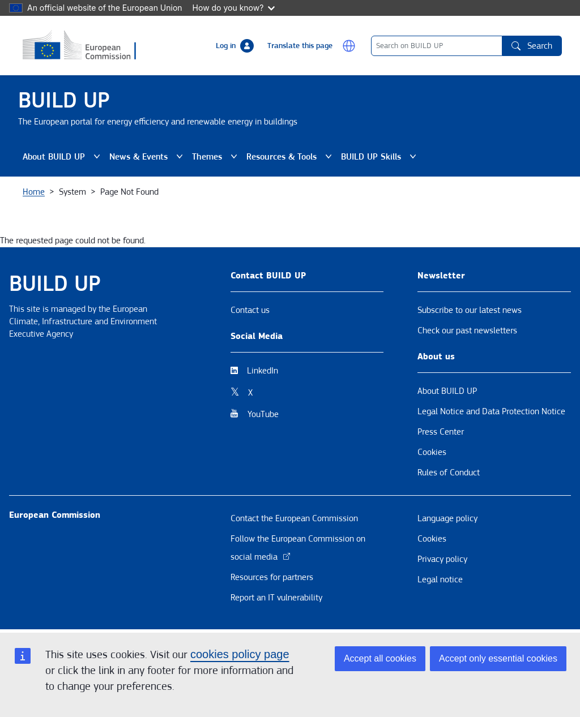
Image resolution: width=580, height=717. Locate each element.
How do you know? (234, 7)
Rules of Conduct (448, 472)
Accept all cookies (380, 658)
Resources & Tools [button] (291, 157)
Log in (226, 46)
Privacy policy (442, 559)
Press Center (440, 431)
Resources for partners (272, 577)
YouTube (263, 414)
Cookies (431, 452)
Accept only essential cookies (498, 658)
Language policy (447, 518)
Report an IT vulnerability (276, 597)
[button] (348, 46)
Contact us (250, 310)
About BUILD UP (447, 391)
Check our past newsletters (467, 330)
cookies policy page (239, 654)
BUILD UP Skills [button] (381, 157)
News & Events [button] (148, 157)
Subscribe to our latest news (469, 310)
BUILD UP (64, 100)
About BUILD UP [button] (64, 157)
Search (531, 45)
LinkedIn (262, 370)
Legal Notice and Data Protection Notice (491, 411)
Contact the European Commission (294, 518)
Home (34, 192)
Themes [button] (217, 157)
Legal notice (440, 579)
